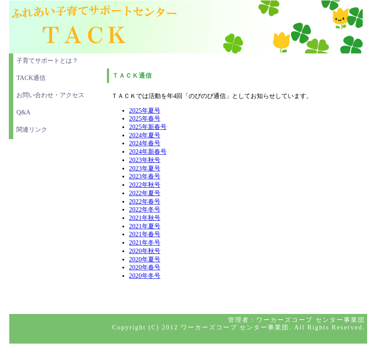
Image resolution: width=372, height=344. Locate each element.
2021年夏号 (144, 226)
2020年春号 (144, 267)
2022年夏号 (144, 193)
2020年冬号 (144, 275)
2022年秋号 (144, 184)
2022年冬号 (144, 209)
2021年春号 (144, 234)
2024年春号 (144, 143)
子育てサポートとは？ (47, 60)
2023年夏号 (144, 168)
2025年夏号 (144, 110)
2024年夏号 (144, 135)
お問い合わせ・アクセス (50, 94)
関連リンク (31, 129)
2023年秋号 (144, 159)
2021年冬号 (144, 242)
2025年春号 (144, 118)
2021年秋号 (144, 217)
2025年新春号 (148, 126)
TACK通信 (31, 77)
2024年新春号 (148, 151)
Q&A (23, 112)
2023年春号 (144, 176)
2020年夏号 (144, 259)
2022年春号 (144, 201)
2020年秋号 (144, 250)
